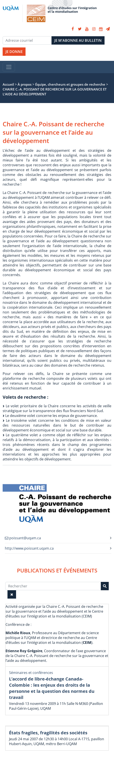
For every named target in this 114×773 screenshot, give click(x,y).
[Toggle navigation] (9, 67)
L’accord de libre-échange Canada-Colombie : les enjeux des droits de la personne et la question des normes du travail (51, 688)
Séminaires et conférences (31, 672)
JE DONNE (14, 51)
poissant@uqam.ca (23, 538)
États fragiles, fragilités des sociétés (48, 733)
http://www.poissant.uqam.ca (29, 548)
